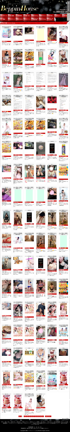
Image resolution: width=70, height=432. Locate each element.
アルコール (15, 202)
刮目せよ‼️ (50, 294)
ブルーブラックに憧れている (19, 340)
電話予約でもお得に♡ (18, 248)
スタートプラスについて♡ (53, 271)
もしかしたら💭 (16, 362)
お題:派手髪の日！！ (6, 246)
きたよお (49, 63)
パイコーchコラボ (50, 19)
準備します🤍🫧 (62, 315)
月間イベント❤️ (62, 294)
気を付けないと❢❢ (17, 317)
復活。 (3, 156)
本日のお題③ (62, 384)
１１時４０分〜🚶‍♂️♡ (17, 155)
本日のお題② (5, 407)
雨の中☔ (15, 87)
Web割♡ (27, 340)
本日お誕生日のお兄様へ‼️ (7, 315)
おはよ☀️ (15, 292)
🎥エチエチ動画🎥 (52, 340)
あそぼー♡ (61, 63)
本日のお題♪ (27, 248)
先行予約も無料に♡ (17, 179)
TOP (4, 15)
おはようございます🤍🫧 (7, 384)
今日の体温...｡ (39, 64)
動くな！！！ (5, 269)
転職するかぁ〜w (6, 178)
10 (40, 416)
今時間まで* (4, 41)
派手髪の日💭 (51, 201)
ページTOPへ (66, 418)
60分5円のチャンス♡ (52, 317)
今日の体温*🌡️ (39, 133)
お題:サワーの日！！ (40, 109)
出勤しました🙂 (62, 248)
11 (42, 416)
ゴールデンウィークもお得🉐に (55, 248)
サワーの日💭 (5, 63)
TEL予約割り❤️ (51, 385)
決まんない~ (27, 40)
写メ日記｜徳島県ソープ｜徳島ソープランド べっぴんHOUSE (35, 7)
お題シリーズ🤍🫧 (52, 155)
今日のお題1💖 (51, 178)
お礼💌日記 (61, 86)
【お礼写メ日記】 (29, 86)
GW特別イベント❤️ (29, 133)
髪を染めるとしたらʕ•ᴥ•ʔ (53, 225)
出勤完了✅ (38, 361)
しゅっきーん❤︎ (39, 338)
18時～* (26, 317)
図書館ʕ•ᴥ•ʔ (61, 225)
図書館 (26, 361)
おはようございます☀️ (64, 201)
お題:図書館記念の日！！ (19, 269)
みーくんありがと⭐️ (29, 155)
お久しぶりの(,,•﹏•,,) (29, 292)
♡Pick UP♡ (58, 15)
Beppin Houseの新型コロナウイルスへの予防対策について (35, 19)
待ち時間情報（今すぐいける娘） (66, 15)
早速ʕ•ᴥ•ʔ (38, 248)
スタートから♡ (62, 361)
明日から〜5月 (28, 202)
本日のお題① (16, 407)
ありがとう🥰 (62, 42)
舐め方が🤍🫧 (5, 86)
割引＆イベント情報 (43, 15)
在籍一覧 (27, 15)
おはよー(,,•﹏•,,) (5, 338)
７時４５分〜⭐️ (5, 361)
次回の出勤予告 (5, 223)
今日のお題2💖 (39, 178)
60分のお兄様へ (39, 223)
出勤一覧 (19, 15)
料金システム (35, 15)
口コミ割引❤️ (62, 340)
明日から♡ (15, 41)
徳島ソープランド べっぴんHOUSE (33, 430)
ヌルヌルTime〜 (28, 269)
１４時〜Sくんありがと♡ (53, 109)
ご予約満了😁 (5, 111)
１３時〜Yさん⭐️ (51, 132)
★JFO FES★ (43, 19)
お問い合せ (19, 19)
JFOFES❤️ (15, 64)
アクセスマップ (12, 19)
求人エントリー (27, 19)
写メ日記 (50, 15)
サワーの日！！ (39, 407)
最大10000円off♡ (29, 385)
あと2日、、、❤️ (51, 40)
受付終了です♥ (39, 202)
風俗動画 (4, 19)
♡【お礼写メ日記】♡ (18, 110)
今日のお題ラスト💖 (29, 178)
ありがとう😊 (5, 134)
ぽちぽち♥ (38, 41)
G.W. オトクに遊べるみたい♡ (54, 362)
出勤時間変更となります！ (42, 155)
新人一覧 (12, 15)
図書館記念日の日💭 (40, 292)
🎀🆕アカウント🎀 (17, 384)
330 (46, 416)
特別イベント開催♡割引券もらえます (44, 385)
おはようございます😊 (30, 410)
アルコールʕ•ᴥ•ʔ (17, 225)
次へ (50, 416)
